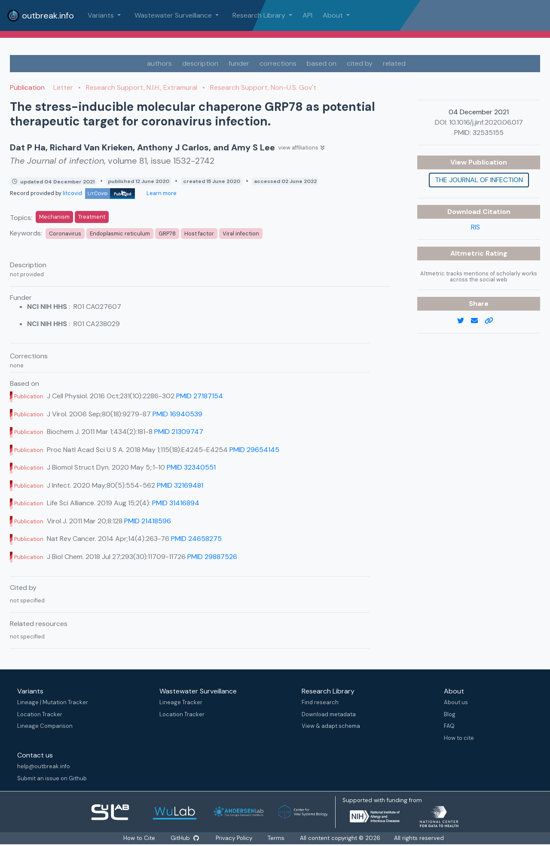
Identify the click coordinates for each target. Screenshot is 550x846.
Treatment (91, 216)
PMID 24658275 (196, 538)
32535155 (488, 132)
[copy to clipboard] (492, 321)
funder (239, 63)
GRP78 (167, 233)
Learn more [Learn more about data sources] (161, 193)
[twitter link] (464, 321)
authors (159, 63)
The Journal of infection (479, 179)
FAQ (449, 726)
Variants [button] (102, 15)
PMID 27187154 (199, 395)
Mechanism (54, 216)
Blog (449, 714)
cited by (360, 63)
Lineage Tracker (180, 702)
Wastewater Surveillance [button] (174, 15)
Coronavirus (65, 233)
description (200, 63)
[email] (478, 321)
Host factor (199, 233)
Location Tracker (39, 714)
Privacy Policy (235, 838)
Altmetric (468, 253)
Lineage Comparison (45, 726)
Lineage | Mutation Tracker (52, 702)
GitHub (184, 838)
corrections (278, 63)
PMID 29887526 (212, 556)
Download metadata (329, 714)
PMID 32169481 (180, 485)
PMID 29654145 (254, 449)
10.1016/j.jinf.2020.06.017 (486, 122)
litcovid (99, 193)
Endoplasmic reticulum (120, 233)
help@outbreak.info (43, 766)
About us (456, 702)
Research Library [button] (259, 15)
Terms (277, 838)
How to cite (459, 738)
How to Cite (139, 838)
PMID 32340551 (191, 467)
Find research (320, 702)
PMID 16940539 (177, 413)
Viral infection (241, 233)
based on (321, 63)
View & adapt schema (331, 726)
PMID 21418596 (147, 520)
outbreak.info (40, 15)
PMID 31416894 (175, 502)
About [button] (334, 15)
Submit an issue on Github (52, 778)
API (307, 15)
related (394, 63)
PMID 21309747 (178, 431)
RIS (475, 227)
